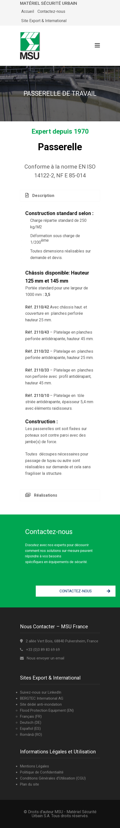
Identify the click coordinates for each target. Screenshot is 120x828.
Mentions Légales (34, 766)
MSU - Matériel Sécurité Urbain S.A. (64, 813)
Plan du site (29, 784)
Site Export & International (43, 20)
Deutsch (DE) (30, 722)
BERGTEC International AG (41, 698)
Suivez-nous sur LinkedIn (40, 692)
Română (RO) (31, 734)
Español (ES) (30, 728)
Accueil (27, 11)
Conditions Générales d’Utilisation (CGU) (53, 778)
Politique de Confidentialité (42, 772)
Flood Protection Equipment (43, 710)
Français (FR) (31, 716)
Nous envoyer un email (45, 658)
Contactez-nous (51, 11)
